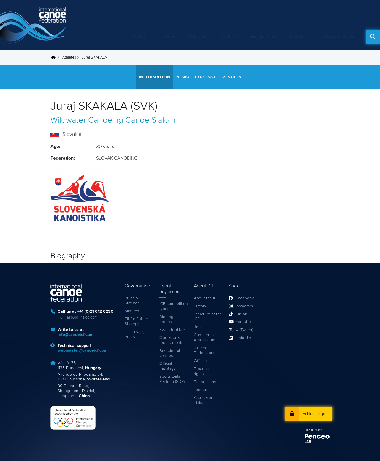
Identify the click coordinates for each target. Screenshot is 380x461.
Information (154, 77)
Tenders (201, 390)
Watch (194, 36)
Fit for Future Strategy (136, 321)
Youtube (243, 322)
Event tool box (172, 330)
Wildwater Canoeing (86, 120)
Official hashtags (167, 366)
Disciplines (259, 36)
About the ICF (206, 298)
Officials (201, 361)
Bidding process (166, 319)
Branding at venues (169, 353)
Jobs (198, 327)
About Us (297, 36)
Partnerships (205, 382)
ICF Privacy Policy (135, 334)
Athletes (69, 57)
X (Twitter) (244, 330)
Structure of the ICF (208, 316)
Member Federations (204, 350)
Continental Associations (205, 337)
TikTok (241, 314)
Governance (336, 36)
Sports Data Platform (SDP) (172, 379)
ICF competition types (173, 306)
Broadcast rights (203, 371)
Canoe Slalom (150, 120)
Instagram (244, 306)
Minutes (132, 311)
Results (231, 77)
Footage (205, 77)
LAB (308, 442)
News (164, 36)
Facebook (245, 298)
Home (140, 36)
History (200, 306)
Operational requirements (171, 340)
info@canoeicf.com (76, 335)
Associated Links (203, 400)
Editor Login (315, 413)
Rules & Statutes (132, 300)
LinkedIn (243, 338)
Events (224, 36)
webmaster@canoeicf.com (82, 350)
